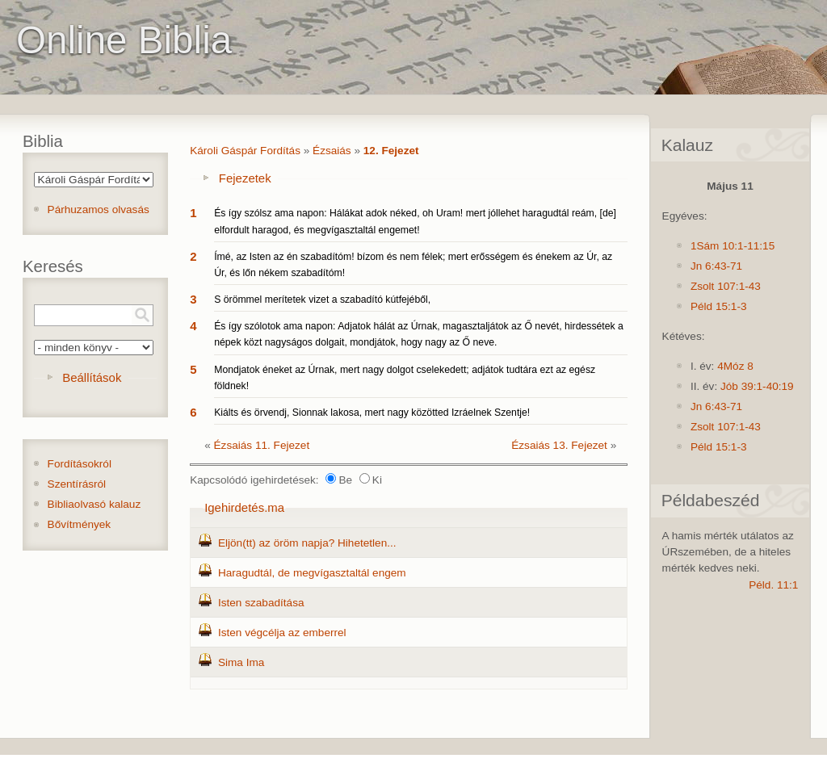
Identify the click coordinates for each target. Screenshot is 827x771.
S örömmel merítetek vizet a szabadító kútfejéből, (322, 299)
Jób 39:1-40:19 (757, 386)
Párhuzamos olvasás (98, 209)
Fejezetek (245, 178)
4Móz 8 (735, 366)
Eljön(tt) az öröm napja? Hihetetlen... (307, 543)
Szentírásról (77, 484)
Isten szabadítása (261, 603)
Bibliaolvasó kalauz (94, 504)
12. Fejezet (391, 151)
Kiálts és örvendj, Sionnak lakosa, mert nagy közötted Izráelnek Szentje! (372, 412)
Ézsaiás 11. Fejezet (262, 445)
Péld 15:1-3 (719, 306)
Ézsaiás (332, 151)
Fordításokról (79, 464)
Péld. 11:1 (773, 585)
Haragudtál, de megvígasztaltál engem (312, 573)
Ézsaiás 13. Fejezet (559, 445)
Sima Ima (241, 662)
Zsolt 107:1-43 (726, 286)
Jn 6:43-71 (716, 266)
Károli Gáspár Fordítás (245, 151)
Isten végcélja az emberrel (282, 632)
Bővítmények (79, 524)
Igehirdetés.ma (244, 507)
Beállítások (91, 377)
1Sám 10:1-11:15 (733, 246)
